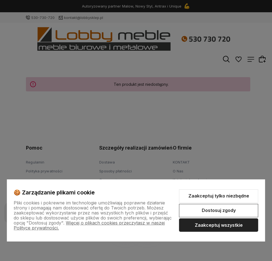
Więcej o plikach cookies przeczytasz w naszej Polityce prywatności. (89, 225)
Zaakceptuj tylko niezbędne (218, 196)
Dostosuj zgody (219, 210)
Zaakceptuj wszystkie (219, 225)
